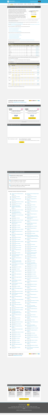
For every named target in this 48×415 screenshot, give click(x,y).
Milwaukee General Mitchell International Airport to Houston (33, 263)
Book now (33, 16)
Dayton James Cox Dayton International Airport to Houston (33, 325)
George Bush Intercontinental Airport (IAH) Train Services (16, 38)
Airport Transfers (20, 406)
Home (11, 406)
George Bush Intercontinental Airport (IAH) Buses (15, 36)
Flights (14, 406)
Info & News (28, 406)
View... (9, 395)
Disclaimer (31, 406)
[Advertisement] (24, 93)
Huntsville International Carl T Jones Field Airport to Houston (18, 255)
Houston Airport (15, 2)
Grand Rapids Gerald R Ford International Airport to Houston (18, 312)
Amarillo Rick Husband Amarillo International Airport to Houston (18, 261)
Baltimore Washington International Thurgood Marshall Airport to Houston (33, 236)
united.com (12, 59)
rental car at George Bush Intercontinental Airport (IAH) (18, 24)
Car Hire (16, 406)
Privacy (34, 406)
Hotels (25, 406)
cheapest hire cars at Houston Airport (19, 102)
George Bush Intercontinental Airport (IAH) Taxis (15, 37)
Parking (23, 406)
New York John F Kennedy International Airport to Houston (33, 306)
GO (39, 1)
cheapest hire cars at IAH (17, 355)
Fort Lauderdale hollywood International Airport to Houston (18, 212)
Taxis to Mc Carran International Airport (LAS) (14, 30)
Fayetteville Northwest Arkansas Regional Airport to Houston (33, 253)
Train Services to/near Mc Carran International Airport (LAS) (16, 31)
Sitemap (36, 406)
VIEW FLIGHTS (37, 48)
